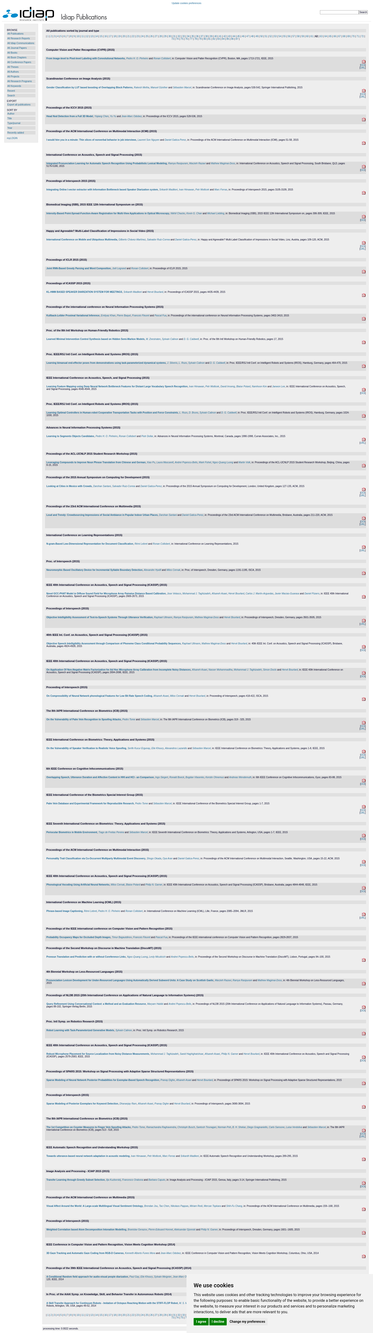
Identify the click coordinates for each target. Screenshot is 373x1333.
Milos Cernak (173, 570)
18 (114, 36)
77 (191, 39)
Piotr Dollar (147, 436)
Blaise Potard (243, 386)
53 (275, 36)
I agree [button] (201, 1321)
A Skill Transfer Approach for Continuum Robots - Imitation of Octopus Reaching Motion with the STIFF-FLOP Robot (112, 1303)
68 (344, 36)
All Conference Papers (19, 62)
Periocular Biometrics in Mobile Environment (71, 832)
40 (215, 36)
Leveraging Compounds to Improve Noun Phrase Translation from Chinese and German (96, 462)
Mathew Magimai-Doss (223, 163)
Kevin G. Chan (194, 213)
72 (362, 36)
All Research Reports (18, 38)
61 (312, 36)
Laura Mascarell (165, 462)
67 (339, 36)
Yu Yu (113, 116)
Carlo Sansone (277, 1127)
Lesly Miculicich (157, 956)
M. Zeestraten (153, 339)
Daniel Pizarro (311, 593)
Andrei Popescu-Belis (186, 462)
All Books (12, 52)
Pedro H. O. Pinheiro (137, 58)
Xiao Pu (151, 462)
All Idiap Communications (20, 43)
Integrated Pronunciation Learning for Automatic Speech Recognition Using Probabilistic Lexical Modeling (106, 163)
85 (227, 39)
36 (197, 36)
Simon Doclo (270, 669)
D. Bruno (193, 412)
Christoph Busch (186, 1127)
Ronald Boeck (176, 777)
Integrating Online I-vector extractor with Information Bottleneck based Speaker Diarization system (102, 189)
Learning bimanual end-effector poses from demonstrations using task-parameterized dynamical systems (106, 363)
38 (206, 36)
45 (238, 36)
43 (229, 36)
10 (78, 36)
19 (119, 36)
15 (101, 36)
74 (177, 39)
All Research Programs (19, 81)
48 (252, 36)
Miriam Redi (196, 1206)
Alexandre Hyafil (152, 570)
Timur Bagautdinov (122, 937)
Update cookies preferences (186, 3)
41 (220, 36)
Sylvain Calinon (170, 339)
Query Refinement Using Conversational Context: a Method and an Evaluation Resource (96, 1004)
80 (205, 39)
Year (9, 128)
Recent (11, 91)
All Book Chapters (16, 57)
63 (321, 36)
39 (211, 36)
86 (232, 39)
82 (214, 39)
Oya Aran (168, 858)
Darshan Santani (102, 486)
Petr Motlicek (202, 189)
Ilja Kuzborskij (113, 1180)
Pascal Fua (161, 315)
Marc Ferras (220, 189)
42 (224, 36)
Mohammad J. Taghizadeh (196, 593)
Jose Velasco (174, 593)
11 (82, 36)
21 (128, 36)
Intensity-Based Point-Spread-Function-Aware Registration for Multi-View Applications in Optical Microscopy (107, 213)
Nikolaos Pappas (179, 1206)
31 (174, 36)
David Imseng (228, 386)
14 (96, 36)
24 (142, 36)
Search (11, 95)
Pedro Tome (128, 719)
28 (160, 36)
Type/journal (13, 123)
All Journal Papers (17, 48)
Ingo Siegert (161, 777)
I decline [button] (218, 1321)
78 (195, 39)
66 (335, 36)
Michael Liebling (215, 213)
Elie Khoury (158, 748)
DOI (363, 65)
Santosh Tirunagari (206, 1127)
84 (223, 39)
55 (284, 36)
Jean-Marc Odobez (132, 116)
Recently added (15, 132)
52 (270, 36)
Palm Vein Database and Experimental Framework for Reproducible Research (90, 803)
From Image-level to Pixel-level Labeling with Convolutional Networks (85, 58)
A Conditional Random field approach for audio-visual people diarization (87, 1276)
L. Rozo (183, 363)
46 (243, 36)
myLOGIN (12, 138)
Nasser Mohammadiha (220, 669)
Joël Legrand (119, 268)
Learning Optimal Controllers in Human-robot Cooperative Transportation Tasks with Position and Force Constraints (112, 412)
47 (247, 36)
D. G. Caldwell (191, 339)
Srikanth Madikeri (168, 189)
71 (358, 36)
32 (179, 36)
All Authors (13, 71)
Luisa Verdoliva (294, 1127)
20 (124, 36)
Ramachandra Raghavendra (161, 1127)
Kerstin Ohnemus (215, 777)
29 (165, 36)
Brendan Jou (151, 1206)
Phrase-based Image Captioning (64, 911)
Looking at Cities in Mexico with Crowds (69, 486)
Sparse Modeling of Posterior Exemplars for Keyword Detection (82, 1103)
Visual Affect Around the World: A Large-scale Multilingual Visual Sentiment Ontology (94, 1206)
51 (266, 36)
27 (156, 36)
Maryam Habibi (155, 1004)
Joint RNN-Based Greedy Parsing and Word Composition (78, 268)
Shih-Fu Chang (234, 1206)
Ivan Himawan (186, 189)
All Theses (13, 67)
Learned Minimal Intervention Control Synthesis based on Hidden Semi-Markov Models (95, 339)
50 (261, 36)
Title (9, 118)
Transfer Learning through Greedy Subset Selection (75, 1180)
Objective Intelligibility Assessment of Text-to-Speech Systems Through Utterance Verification (99, 617)
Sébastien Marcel (182, 87)
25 (147, 36)
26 (151, 36)
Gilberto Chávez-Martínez (132, 239)
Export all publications (18, 104)
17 (110, 36)
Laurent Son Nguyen (148, 140)
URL (362, 67)
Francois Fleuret (140, 315)
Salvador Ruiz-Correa (158, 239)
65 (330, 36)
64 (325, 36)
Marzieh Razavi (197, 163)
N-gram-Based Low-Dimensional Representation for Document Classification (89, 543)
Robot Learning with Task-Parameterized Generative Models (80, 1030)
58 (298, 36)
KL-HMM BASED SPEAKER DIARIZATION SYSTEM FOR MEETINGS (84, 292)
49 (256, 36)
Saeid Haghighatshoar (191, 1054)
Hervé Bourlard (155, 292)
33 (183, 36)
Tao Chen (164, 1206)
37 (202, 36)
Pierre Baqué (124, 315)
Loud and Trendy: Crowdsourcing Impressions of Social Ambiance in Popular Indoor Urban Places (102, 515)
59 (302, 36)
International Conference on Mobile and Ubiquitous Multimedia (81, 239)
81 (209, 39)
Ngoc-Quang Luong (222, 462)
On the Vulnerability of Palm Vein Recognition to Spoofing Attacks (83, 719)
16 (105, 36)
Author (10, 113)
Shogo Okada (154, 858)
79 (200, 39)
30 (169, 36)
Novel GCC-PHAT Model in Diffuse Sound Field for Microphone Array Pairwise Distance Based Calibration (106, 593)
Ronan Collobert (162, 58)
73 (173, 39)
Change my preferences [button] (247, 1321)
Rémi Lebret (141, 543)
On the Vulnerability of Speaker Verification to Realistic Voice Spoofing (86, 748)
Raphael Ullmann (163, 617)
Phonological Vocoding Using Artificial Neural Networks (77, 884)
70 (353, 36)
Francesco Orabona (132, 1180)
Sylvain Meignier (163, 1276)
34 (188, 36)
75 (182, 39)
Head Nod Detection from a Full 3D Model (69, 116)
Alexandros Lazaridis (176, 748)
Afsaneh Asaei (219, 593)
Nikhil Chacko (178, 213)
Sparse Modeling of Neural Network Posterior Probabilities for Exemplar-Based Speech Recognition (102, 1080)
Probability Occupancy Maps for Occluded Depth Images (78, 937)
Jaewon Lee (278, 386)
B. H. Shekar (239, 1127)
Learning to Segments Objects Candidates (70, 436)
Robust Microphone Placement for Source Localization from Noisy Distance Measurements (97, 1054)
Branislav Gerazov (137, 1229)
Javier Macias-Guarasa (287, 593)
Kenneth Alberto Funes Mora (140, 1253)
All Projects (13, 76)
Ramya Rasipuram (178, 163)
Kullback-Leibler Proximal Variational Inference (72, 315)
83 (218, 39)
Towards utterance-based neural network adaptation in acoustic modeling (88, 1156)
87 (237, 39)
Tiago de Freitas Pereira (111, 832)
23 (137, 36)
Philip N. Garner (153, 884)
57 (293, 36)
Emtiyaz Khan (108, 315)
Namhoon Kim (259, 386)
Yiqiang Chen (101, 116)
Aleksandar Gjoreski (184, 1229)
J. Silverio (172, 363)
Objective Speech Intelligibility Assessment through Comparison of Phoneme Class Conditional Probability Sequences (113, 643)
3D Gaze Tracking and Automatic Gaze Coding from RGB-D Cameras (85, 1253)
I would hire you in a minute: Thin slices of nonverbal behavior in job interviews (91, 140)
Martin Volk (244, 462)
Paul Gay (134, 1276)
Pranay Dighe (168, 1080)
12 (87, 36)
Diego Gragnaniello (257, 1127)
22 (133, 36)
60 (307, 36)
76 (186, 39)
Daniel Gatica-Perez (175, 140)
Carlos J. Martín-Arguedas (260, 593)
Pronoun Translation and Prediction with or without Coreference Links (86, 956)
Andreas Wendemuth (240, 777)
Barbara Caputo (156, 1180)
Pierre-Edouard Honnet (160, 1229)
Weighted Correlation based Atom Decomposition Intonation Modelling (86, 1229)
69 (348, 36)
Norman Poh (224, 1127)
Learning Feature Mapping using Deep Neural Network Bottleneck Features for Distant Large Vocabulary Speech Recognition (117, 386)
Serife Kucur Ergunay (139, 748)
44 (234, 36)
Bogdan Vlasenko (195, 777)
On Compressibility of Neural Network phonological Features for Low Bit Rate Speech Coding (99, 696)
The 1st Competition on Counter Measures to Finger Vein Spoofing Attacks (88, 1127)
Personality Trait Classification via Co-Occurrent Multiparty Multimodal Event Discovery (95, 858)
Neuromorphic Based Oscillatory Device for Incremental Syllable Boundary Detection (94, 570)
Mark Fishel (205, 462)
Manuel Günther (159, 87)
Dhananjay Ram (128, 1103)
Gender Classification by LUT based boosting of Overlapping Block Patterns (89, 87)
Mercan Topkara (212, 1206)
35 (192, 36)
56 (289, 36)
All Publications (15, 33)
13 (91, 36)
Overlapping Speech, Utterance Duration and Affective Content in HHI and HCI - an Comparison (100, 777)
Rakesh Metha (141, 87)
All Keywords (14, 86)
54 (280, 36)
